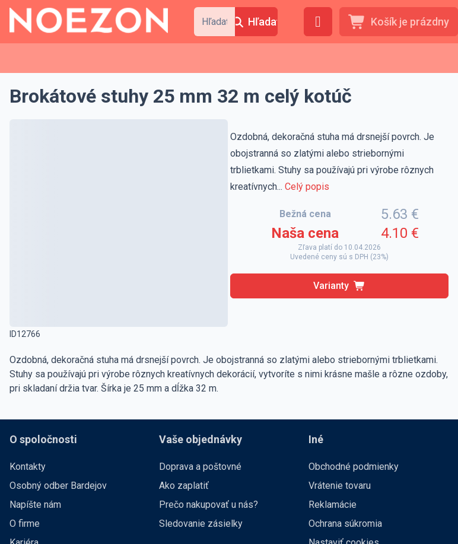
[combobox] (214, 21)
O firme (24, 523)
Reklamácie (332, 504)
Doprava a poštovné (200, 466)
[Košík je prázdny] (398, 21)
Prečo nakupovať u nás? (208, 504)
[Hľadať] (256, 21)
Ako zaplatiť (184, 485)
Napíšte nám (35, 504)
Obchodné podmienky (353, 466)
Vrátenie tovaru (339, 485)
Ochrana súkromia (345, 523)
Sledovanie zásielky (201, 523)
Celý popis (307, 186)
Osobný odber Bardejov (58, 485)
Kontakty (27, 466)
